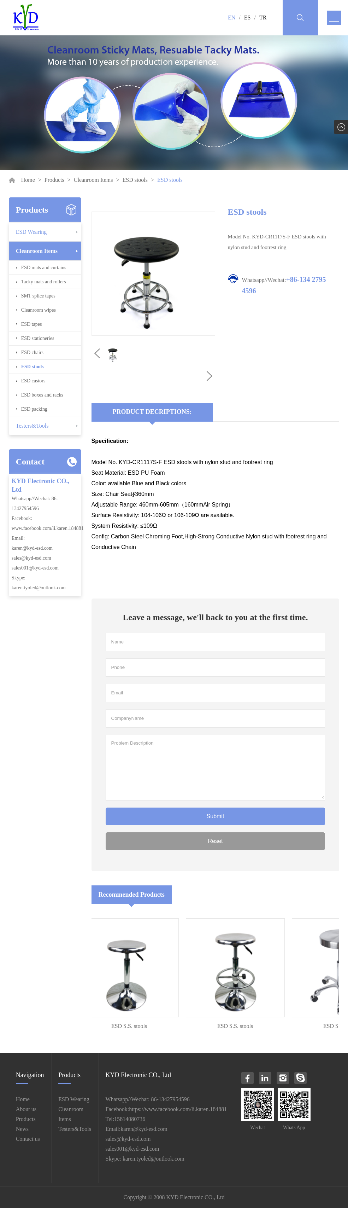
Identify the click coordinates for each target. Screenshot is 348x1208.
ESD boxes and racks (42, 395)
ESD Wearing (31, 232)
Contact (30, 461)
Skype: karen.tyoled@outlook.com (145, 1159)
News (22, 1129)
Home (28, 180)
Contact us (28, 1139)
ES (247, 18)
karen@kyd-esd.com (32, 548)
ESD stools (135, 180)
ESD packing (34, 409)
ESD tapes (31, 324)
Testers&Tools (32, 426)
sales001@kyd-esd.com (35, 568)
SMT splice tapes (38, 296)
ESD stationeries (37, 338)
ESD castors (33, 380)
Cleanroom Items (93, 180)
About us (26, 1109)
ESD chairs (32, 352)
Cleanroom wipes (38, 310)
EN (231, 18)
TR (262, 18)
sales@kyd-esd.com (31, 558)
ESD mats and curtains (43, 267)
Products (54, 180)
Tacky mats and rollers (43, 281)
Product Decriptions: (152, 411)
